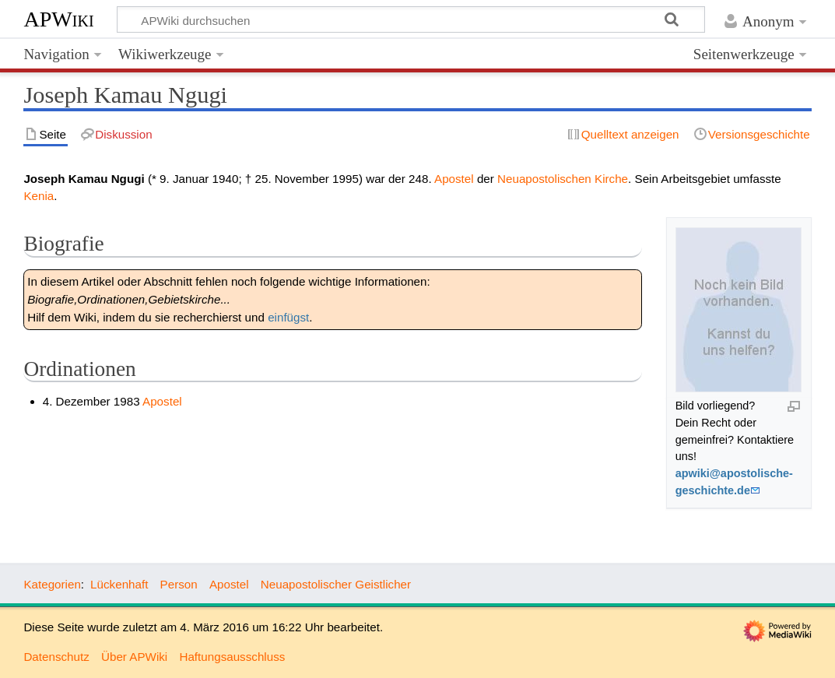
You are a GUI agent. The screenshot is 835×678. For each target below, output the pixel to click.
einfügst (288, 317)
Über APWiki (134, 656)
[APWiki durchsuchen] (411, 19)
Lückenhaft (119, 584)
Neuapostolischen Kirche (562, 178)
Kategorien (51, 584)
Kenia (38, 195)
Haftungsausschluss (232, 656)
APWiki (58, 19)
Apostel (454, 178)
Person (179, 584)
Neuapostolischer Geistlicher (336, 584)
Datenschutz (56, 656)
